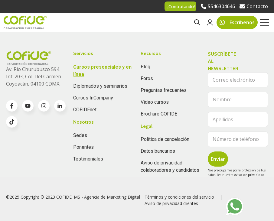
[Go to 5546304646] (218, 6)
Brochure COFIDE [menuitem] (159, 114)
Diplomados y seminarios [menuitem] (100, 86)
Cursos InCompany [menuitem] (93, 98)
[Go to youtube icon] (28, 106)
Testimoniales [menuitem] (88, 159)
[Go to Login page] (210, 22)
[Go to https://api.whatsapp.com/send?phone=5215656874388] (235, 206)
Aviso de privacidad (249, 175)
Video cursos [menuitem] (155, 102)
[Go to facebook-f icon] (12, 106)
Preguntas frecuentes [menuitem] (164, 90)
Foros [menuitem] (147, 78)
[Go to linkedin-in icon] (60, 106)
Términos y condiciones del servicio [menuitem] (179, 197)
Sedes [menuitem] (80, 135)
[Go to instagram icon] (44, 106)
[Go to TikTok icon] (12, 122)
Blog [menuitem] (145, 67)
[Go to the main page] (25, 22)
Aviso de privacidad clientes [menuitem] (171, 203)
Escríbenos (237, 22)
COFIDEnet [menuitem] (84, 109)
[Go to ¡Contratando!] (180, 6)
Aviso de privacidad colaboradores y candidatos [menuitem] (170, 166)
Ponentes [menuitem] (83, 147)
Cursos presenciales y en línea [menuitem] (102, 70)
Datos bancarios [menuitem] (158, 151)
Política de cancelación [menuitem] (165, 139)
